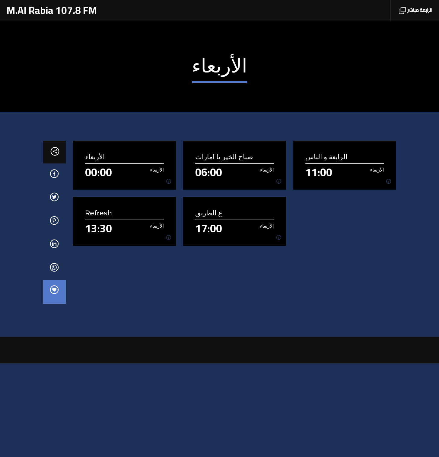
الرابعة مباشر (415, 9)
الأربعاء (95, 250)
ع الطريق (208, 306)
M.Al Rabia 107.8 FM (52, 10)
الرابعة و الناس (326, 250)
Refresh (98, 306)
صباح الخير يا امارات (224, 250)
